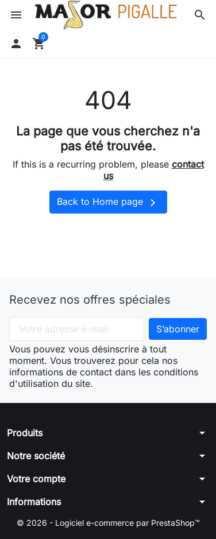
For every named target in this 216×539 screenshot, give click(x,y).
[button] (200, 15)
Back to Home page (108, 203)
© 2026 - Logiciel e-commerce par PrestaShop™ (108, 523)
